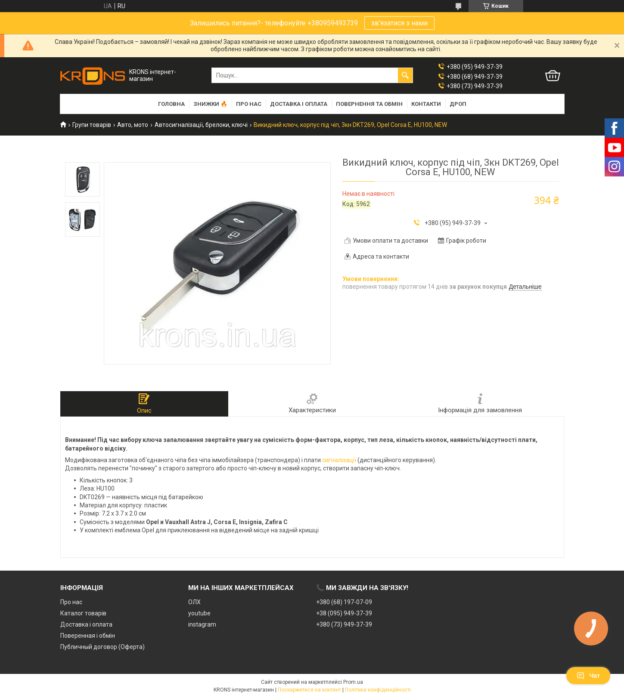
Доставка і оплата (298, 104)
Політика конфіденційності (378, 690)
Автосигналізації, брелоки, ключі (201, 124)
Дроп (458, 104)
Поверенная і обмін (87, 635)
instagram (202, 624)
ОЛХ (194, 602)
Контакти (426, 104)
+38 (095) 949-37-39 (344, 613)
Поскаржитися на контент (309, 690)
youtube (199, 613)
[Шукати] (405, 75)
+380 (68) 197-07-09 (344, 602)
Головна (171, 104)
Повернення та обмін (369, 104)
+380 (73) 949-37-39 (344, 624)
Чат (588, 675)
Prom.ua (353, 682)
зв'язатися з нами (399, 23)
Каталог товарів (83, 613)
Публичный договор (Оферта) (102, 646)
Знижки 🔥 (210, 104)
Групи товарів (91, 124)
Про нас (248, 104)
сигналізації (339, 460)
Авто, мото (132, 124)
